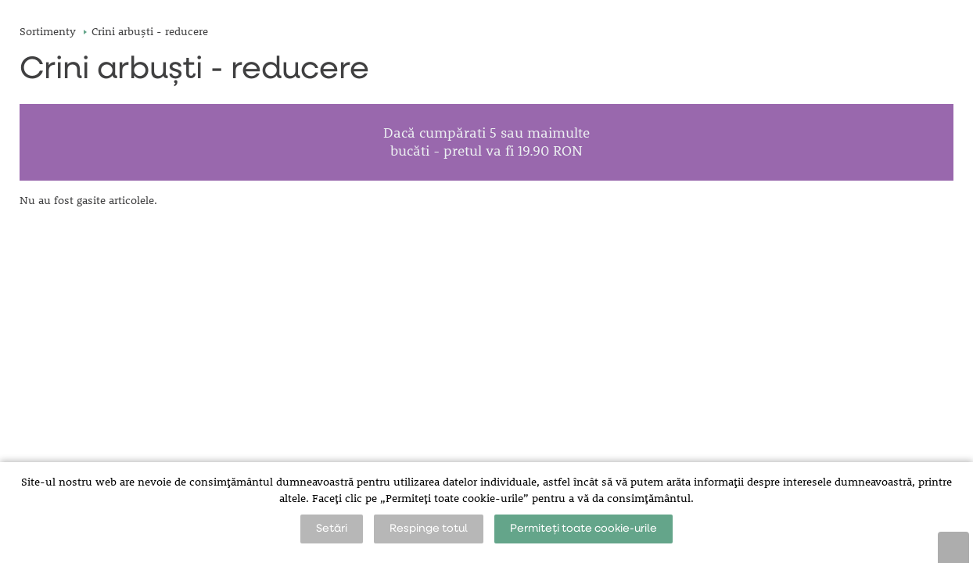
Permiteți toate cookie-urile (583, 528)
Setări (331, 528)
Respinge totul (429, 528)
